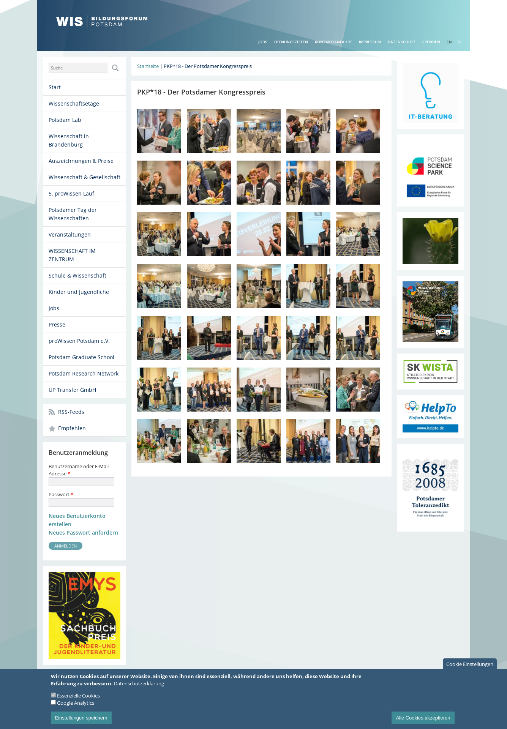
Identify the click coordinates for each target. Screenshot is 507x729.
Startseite (148, 66)
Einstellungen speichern (81, 720)
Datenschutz (401, 41)
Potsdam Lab (65, 119)
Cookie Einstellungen (469, 666)
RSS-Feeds (71, 411)
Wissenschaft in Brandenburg (69, 140)
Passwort (61, 494)
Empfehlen (72, 428)
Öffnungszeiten (291, 41)
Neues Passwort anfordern (83, 532)
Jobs (262, 41)
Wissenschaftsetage (74, 103)
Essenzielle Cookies (78, 697)
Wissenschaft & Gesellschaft (84, 177)
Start (55, 87)
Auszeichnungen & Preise (81, 160)
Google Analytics (75, 705)
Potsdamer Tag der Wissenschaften (73, 214)
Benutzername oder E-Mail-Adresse (79, 470)
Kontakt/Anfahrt (333, 41)
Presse (57, 324)
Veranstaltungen (70, 234)
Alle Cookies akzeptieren (423, 720)
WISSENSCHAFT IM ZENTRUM (72, 255)
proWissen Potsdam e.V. (79, 340)
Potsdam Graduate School (81, 357)
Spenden (431, 41)
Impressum (370, 41)
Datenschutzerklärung (139, 685)
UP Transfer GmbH (72, 389)
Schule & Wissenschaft (77, 275)
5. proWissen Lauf (71, 193)
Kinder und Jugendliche (79, 291)
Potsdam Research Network (83, 373)
